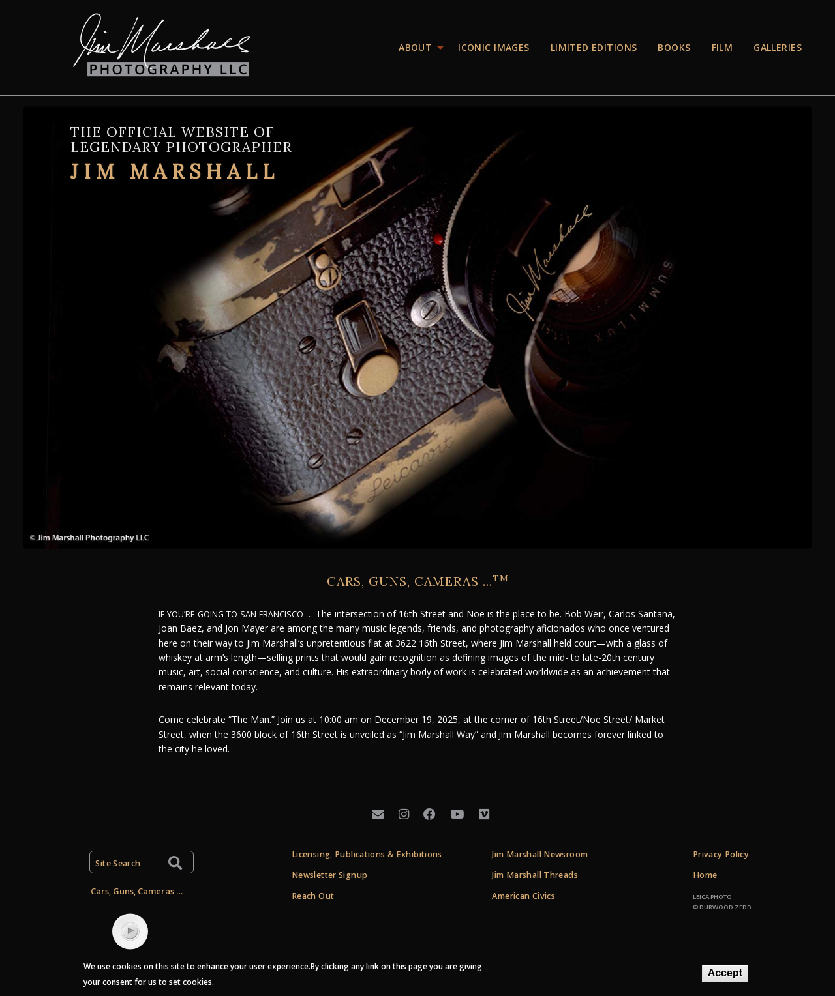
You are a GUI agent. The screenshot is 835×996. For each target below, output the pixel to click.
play (130, 930)
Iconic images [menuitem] (493, 47)
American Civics (523, 895)
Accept (725, 972)
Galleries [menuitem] (777, 47)
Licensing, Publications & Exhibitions (367, 854)
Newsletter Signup (329, 875)
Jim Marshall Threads (535, 875)
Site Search (117, 863)
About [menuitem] (415, 47)
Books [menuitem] (674, 47)
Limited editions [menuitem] (594, 47)
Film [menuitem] (722, 47)
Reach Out (313, 895)
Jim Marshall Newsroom (540, 854)
